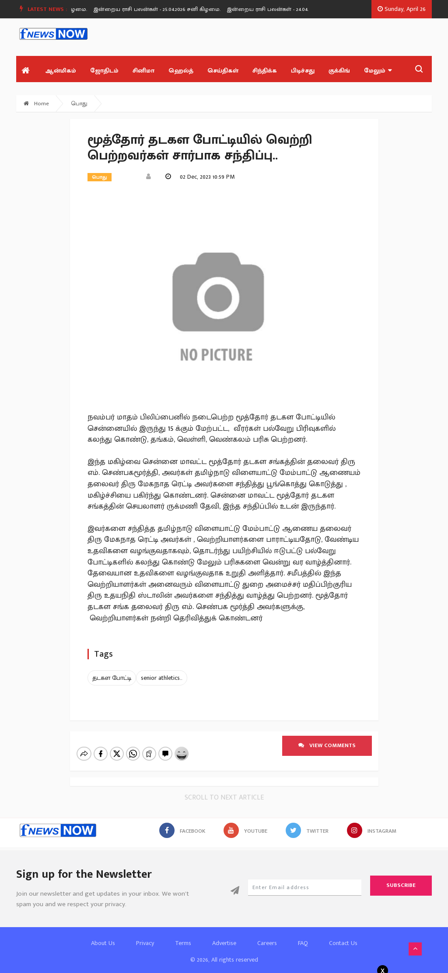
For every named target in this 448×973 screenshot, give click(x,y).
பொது (79, 103)
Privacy (145, 936)
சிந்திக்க (264, 71)
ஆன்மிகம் (60, 71)
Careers (267, 936)
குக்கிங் (339, 71)
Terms (183, 936)
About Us (103, 936)
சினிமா (143, 71)
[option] (166, 9)
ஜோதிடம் (104, 71)
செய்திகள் (222, 71)
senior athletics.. (161, 678)
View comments (327, 745)
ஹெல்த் (180, 71)
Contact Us (343, 936)
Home (36, 103)
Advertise (224, 936)
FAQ (303, 936)
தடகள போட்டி (111, 678)
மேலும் (378, 71)
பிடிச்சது (303, 71)
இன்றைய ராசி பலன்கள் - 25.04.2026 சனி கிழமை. (163, 9)
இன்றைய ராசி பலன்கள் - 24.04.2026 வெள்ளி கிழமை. (302, 9)
